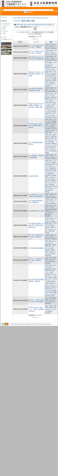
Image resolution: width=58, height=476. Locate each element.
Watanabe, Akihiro (50, 244)
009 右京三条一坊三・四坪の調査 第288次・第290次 (36, 73)
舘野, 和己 (48, 223)
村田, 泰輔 (53, 292)
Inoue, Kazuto (51, 111)
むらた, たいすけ (50, 294)
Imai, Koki (48, 277)
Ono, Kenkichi (51, 74)
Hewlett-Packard (47, 324)
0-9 (18, 24)
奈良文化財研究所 (1, 11)
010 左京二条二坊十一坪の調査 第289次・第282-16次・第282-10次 (36, 105)
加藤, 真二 (48, 99)
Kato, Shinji (48, 147)
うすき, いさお (49, 69)
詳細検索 (30, 12)
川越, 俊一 (48, 113)
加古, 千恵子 (49, 305)
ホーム (4, 17)
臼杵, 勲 (53, 67)
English (56, 11)
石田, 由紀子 (49, 288)
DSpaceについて (7, 39)
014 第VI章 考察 (33, 176)
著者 (4, 29)
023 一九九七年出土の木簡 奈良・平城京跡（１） (36, 236)
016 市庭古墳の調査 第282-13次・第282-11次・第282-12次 (36, 225)
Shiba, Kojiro (51, 281)
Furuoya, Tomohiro (51, 48)
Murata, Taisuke (50, 295)
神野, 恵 (47, 246)
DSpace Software (21, 324)
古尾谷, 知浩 (49, 44)
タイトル (5, 31)
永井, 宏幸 (48, 298)
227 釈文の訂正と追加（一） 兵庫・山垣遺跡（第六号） (36, 309)
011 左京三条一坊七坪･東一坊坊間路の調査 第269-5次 (36, 125)
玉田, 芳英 (48, 76)
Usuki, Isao (48, 71)
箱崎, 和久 (48, 211)
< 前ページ (35, 38)
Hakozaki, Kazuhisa (48, 215)
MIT (39, 324)
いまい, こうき (51, 276)
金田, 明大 (48, 134)
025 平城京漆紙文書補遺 (36, 248)
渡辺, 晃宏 (48, 241)
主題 (4, 33)
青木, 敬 (47, 270)
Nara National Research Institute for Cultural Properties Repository (30, 17)
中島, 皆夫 (48, 257)
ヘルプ (4, 37)
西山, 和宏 (48, 62)
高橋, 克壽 (53, 170)
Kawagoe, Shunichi (51, 117)
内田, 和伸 (48, 160)
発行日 (4, 27)
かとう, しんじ (51, 145)
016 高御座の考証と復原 (36, 210)
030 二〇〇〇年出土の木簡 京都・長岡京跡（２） (36, 260)
